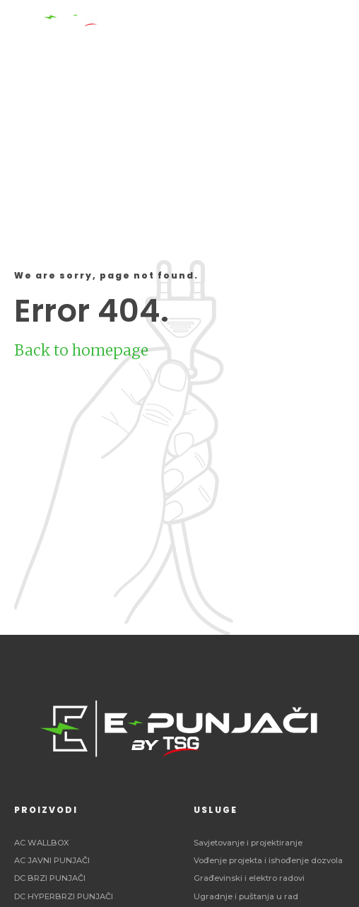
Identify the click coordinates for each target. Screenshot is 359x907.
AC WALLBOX (41, 843)
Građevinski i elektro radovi (249, 878)
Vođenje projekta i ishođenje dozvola (268, 860)
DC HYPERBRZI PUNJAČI (63, 896)
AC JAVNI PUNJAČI (52, 860)
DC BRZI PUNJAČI (50, 878)
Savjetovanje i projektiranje (248, 843)
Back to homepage (81, 350)
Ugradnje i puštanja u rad (246, 896)
